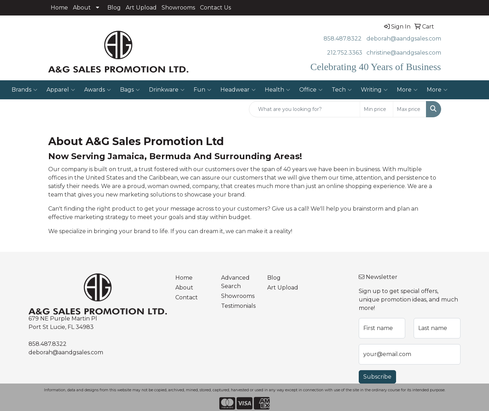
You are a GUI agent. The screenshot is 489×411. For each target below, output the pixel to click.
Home (59, 7)
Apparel (60, 90)
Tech (342, 90)
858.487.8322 (343, 38)
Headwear (238, 90)
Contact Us (215, 7)
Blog (114, 7)
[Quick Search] (304, 109)
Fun (202, 90)
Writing (374, 90)
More (407, 90)
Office (310, 90)
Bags (130, 90)
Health (277, 90)
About (82, 7)
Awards (97, 90)
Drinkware (166, 90)
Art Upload (141, 7)
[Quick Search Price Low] (376, 109)
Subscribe (377, 376)
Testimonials (238, 306)
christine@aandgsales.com (403, 52)
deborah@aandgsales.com (403, 38)
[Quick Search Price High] (409, 109)
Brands (24, 90)
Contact (186, 297)
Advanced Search (235, 281)
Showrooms (178, 7)
